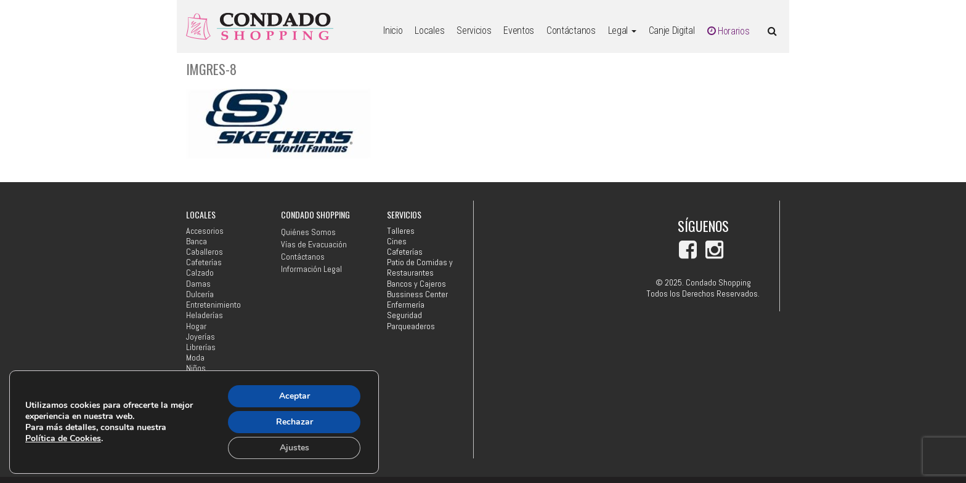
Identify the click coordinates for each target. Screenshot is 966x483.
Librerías (201, 347)
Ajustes (294, 447)
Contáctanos (570, 30)
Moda (195, 358)
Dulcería (200, 294)
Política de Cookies (63, 438)
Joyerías (200, 337)
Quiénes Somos (308, 232)
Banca (196, 241)
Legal (622, 30)
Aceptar (294, 396)
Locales (429, 30)
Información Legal (311, 268)
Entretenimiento (213, 305)
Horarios (728, 31)
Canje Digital (672, 30)
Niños (196, 368)
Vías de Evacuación (314, 244)
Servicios (474, 30)
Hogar (196, 326)
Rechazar (294, 422)
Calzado (200, 273)
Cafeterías (204, 262)
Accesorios (205, 231)
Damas (198, 284)
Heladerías (204, 315)
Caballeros (204, 252)
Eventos (518, 30)
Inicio (392, 30)
